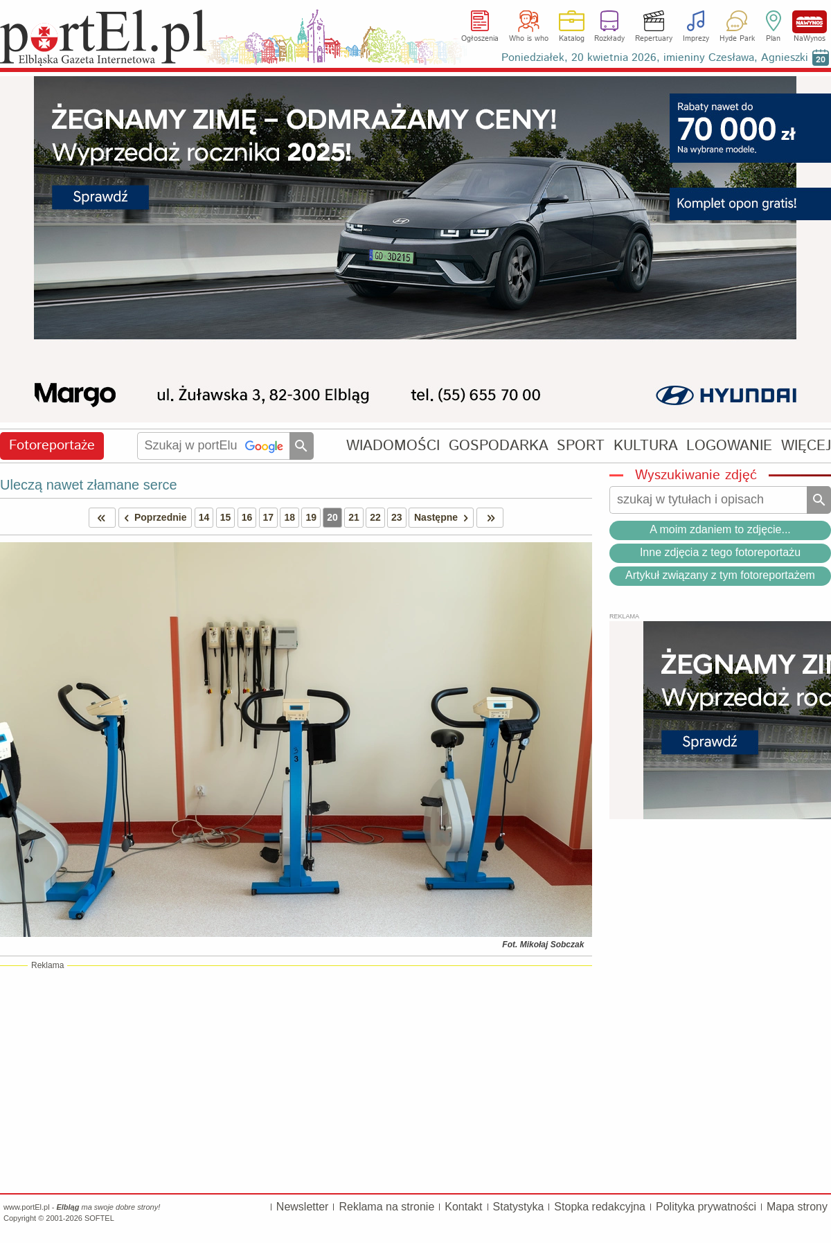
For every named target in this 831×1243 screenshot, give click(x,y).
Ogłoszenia (480, 38)
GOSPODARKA (498, 445)
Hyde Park (737, 38)
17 (268, 517)
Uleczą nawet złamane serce (88, 484)
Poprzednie (153, 518)
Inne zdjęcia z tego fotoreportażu (720, 552)
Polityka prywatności (706, 1207)
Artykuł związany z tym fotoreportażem (720, 575)
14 (204, 517)
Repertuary (653, 38)
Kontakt (463, 1207)
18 (289, 517)
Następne (443, 518)
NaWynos (809, 21)
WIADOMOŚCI (393, 445)
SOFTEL (99, 1218)
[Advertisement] (296, 1079)
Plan (773, 38)
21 (353, 517)
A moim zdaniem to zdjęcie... (720, 529)
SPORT (581, 445)
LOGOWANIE (729, 445)
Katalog (571, 38)
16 (247, 517)
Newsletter (302, 1207)
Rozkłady (609, 38)
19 (310, 517)
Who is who (528, 38)
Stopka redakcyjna (599, 1207)
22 (375, 517)
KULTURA (646, 445)
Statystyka (518, 1207)
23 (396, 517)
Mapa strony (797, 1207)
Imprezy (696, 38)
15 (225, 517)
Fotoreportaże (52, 446)
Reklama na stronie (386, 1207)
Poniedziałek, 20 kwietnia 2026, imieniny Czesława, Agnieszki (654, 58)
